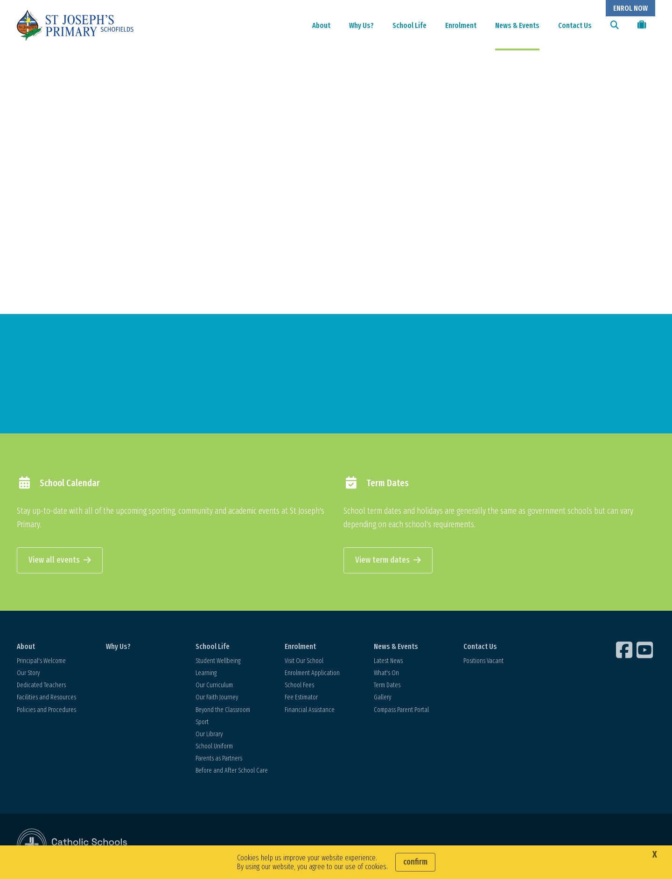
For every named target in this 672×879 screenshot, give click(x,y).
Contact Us (575, 25)
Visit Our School (304, 662)
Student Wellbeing (218, 662)
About (321, 25)
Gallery (382, 699)
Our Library (209, 735)
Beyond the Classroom (223, 711)
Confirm (415, 862)
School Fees (299, 687)
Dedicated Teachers (41, 687)
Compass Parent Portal (401, 711)
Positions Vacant (483, 662)
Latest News (388, 662)
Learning (206, 674)
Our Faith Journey (217, 699)
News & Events (517, 25)
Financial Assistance (310, 711)
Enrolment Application (312, 674)
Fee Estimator (301, 699)
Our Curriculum (214, 687)
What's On (386, 674)
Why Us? (361, 25)
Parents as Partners (219, 760)
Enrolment (460, 25)
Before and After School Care (232, 772)
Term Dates (387, 687)
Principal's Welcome (41, 662)
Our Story (28, 674)
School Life (409, 25)
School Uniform (214, 748)
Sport (202, 723)
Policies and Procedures (46, 711)
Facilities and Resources (46, 699)
